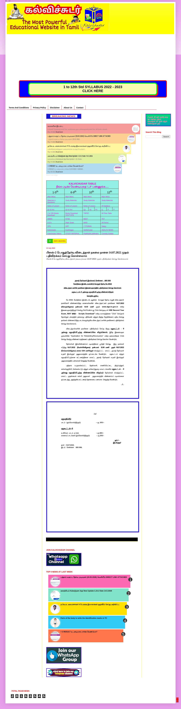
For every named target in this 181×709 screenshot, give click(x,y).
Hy (90, 210)
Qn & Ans (50, 210)
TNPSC (86, 213)
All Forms (105, 223)
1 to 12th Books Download (53, 214)
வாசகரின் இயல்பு (55, 126)
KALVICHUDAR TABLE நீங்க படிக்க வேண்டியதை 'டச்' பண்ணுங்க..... (82, 185)
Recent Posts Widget (52, 175)
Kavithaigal (69, 230)
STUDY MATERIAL (72, 234)
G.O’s (49, 223)
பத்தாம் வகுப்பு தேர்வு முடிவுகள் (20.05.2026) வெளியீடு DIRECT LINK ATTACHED (79, 136)
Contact (79, 108)
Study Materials (71, 200)
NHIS (86, 223)
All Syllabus (106, 206)
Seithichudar (88, 230)
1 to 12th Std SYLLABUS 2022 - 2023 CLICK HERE (92, 89)
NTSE (67, 219)
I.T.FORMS (88, 226)
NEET (86, 219)
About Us (68, 108)
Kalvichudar (51, 230)
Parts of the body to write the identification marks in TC (84, 618)
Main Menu (51, 197)
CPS (49, 226)
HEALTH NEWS (107, 230)
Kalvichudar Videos (54, 234)
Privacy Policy (39, 108)
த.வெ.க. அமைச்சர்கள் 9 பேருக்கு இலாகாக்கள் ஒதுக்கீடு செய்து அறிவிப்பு (79, 146)
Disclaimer (55, 108)
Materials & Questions (51, 201)
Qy (85, 210)
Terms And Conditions (19, 108)
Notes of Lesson (53, 206)
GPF (67, 226)
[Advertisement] (90, 53)
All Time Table (107, 213)
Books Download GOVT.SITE (71, 214)
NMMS (49, 219)
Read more (59, 132)
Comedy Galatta (107, 234)
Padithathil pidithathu (91, 234)
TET (103, 219)
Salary (104, 226)
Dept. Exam (69, 223)
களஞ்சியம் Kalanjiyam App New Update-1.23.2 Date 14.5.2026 (70, 156)
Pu (96, 210)
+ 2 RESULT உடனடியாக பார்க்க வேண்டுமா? (65, 166)
